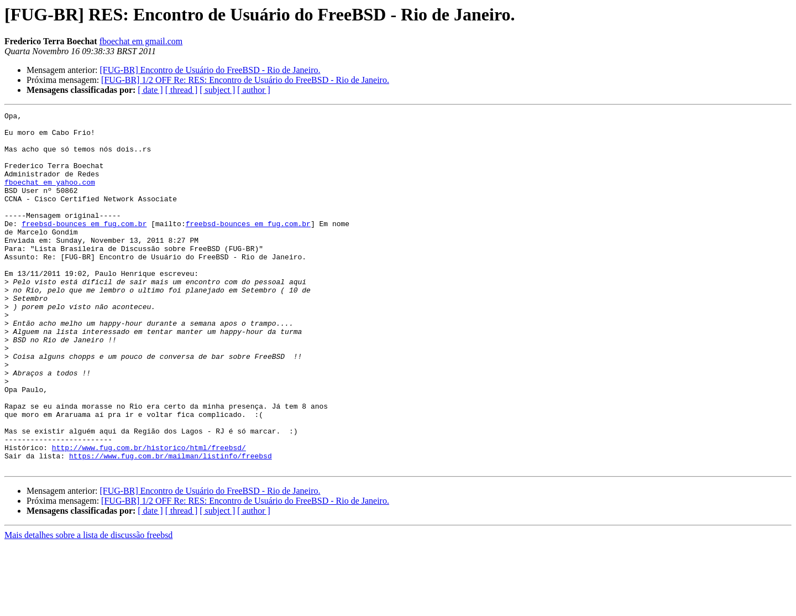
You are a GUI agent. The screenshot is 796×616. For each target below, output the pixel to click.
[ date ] (150, 90)
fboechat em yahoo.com (49, 197)
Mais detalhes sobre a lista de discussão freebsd (88, 606)
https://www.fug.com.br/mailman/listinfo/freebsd (170, 525)
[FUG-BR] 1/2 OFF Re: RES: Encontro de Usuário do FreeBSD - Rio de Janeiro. (245, 80)
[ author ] (253, 90)
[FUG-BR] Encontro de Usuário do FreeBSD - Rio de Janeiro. (210, 70)
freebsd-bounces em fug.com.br (84, 247)
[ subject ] (217, 90)
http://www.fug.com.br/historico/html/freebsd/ (149, 515)
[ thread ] (181, 90)
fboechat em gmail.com (141, 41)
